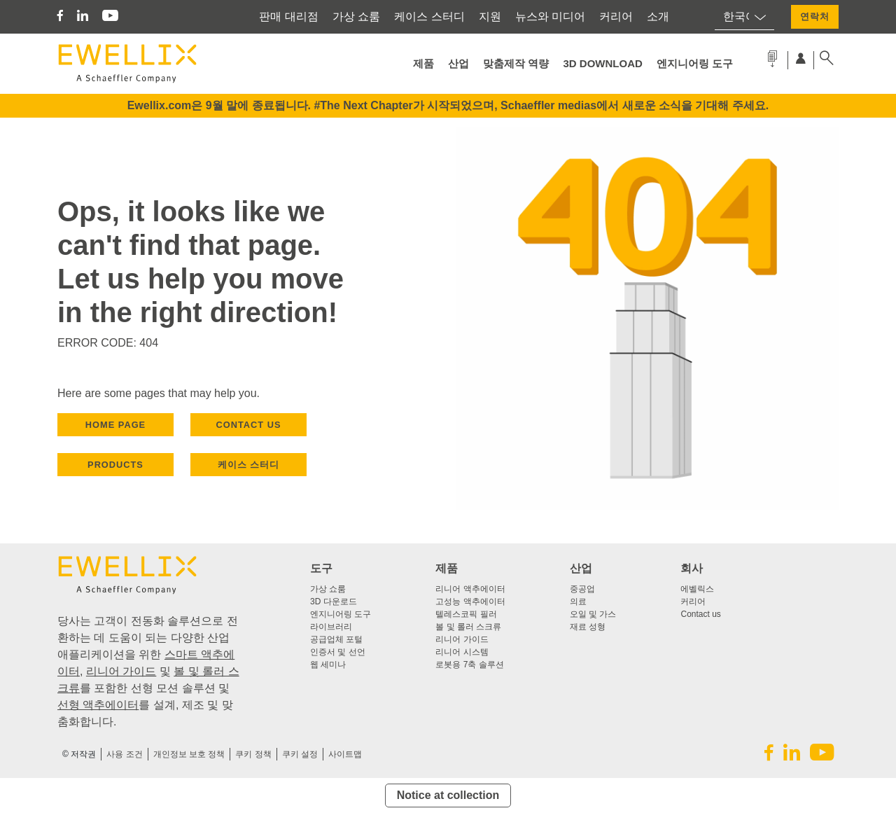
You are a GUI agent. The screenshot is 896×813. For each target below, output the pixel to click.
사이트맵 (345, 754)
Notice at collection (448, 795)
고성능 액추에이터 (470, 601)
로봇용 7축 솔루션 (469, 664)
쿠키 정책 (253, 754)
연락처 (815, 16)
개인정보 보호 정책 (189, 754)
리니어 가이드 (121, 671)
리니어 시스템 (461, 652)
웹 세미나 (328, 664)
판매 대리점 (288, 16)
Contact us (700, 614)
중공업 (582, 589)
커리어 (616, 16)
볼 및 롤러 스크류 (468, 627)
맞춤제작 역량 (516, 63)
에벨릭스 (697, 589)
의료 (578, 601)
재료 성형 (588, 627)
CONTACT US (248, 424)
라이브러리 (331, 627)
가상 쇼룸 (356, 16)
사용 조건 (124, 754)
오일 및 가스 (593, 614)
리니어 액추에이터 (470, 589)
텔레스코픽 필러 (465, 614)
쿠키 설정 (300, 754)
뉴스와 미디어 (550, 16)
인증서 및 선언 (337, 652)
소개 (658, 16)
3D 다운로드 (333, 601)
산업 (458, 63)
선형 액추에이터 (98, 705)
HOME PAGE (115, 424)
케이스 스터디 (429, 16)
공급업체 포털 (336, 639)
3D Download (603, 63)
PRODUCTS (116, 464)
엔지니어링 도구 (695, 63)
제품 (423, 63)
